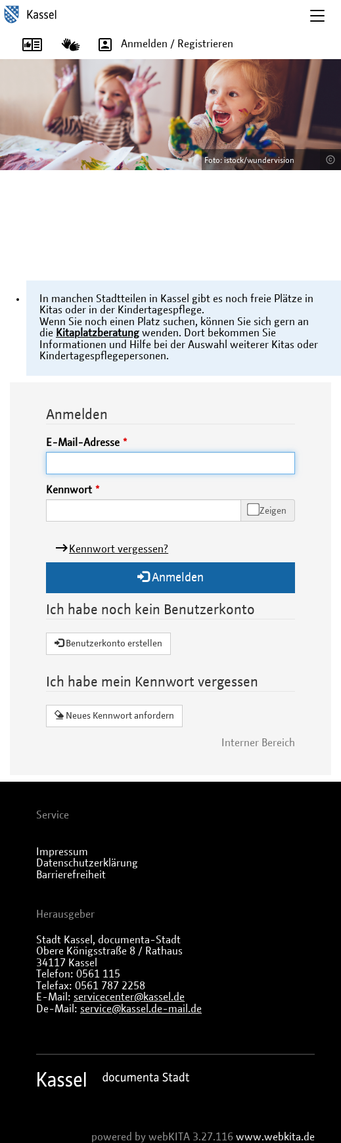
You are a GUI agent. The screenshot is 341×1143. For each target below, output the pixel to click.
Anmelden (170, 577)
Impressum (62, 852)
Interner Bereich (258, 743)
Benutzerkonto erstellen (108, 643)
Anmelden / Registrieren (161, 44)
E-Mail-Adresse (83, 442)
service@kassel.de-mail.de (141, 1009)
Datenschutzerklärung (87, 863)
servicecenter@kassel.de (129, 997)
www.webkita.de (275, 1137)
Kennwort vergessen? (118, 549)
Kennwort (69, 490)
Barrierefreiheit (71, 875)
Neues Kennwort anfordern (114, 715)
